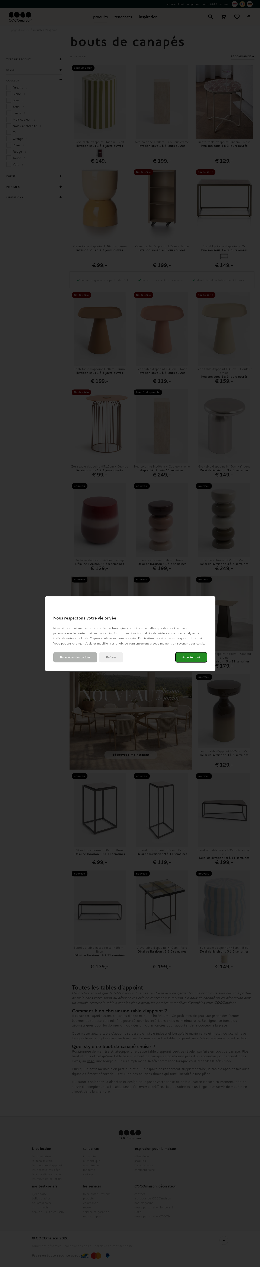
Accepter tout (191, 657)
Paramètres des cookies (75, 657)
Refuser (111, 657)
